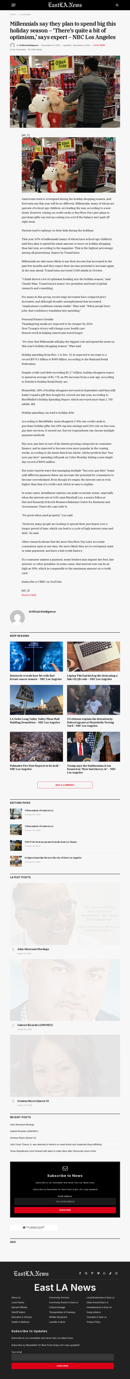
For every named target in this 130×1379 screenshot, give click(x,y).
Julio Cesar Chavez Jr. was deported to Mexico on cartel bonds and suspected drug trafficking (56, 1144)
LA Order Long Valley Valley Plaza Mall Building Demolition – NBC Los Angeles (35, 720)
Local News (99, 45)
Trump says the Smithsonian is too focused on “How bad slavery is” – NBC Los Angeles (91, 769)
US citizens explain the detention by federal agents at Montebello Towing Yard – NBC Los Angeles (90, 722)
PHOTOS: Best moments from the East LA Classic (51, 842)
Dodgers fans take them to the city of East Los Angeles (53, 857)
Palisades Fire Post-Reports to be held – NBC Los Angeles (35, 767)
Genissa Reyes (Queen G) (33, 1101)
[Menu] (13, 5)
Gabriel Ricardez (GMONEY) (35, 1025)
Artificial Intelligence (29, 45)
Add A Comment (65, 785)
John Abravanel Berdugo (33, 949)
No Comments (18, 49)
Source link (29, 595)
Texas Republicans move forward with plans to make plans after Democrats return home (53, 1151)
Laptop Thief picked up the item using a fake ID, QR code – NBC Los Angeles (92, 677)
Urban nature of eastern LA (39, 810)
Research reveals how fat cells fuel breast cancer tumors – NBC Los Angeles (36, 677)
